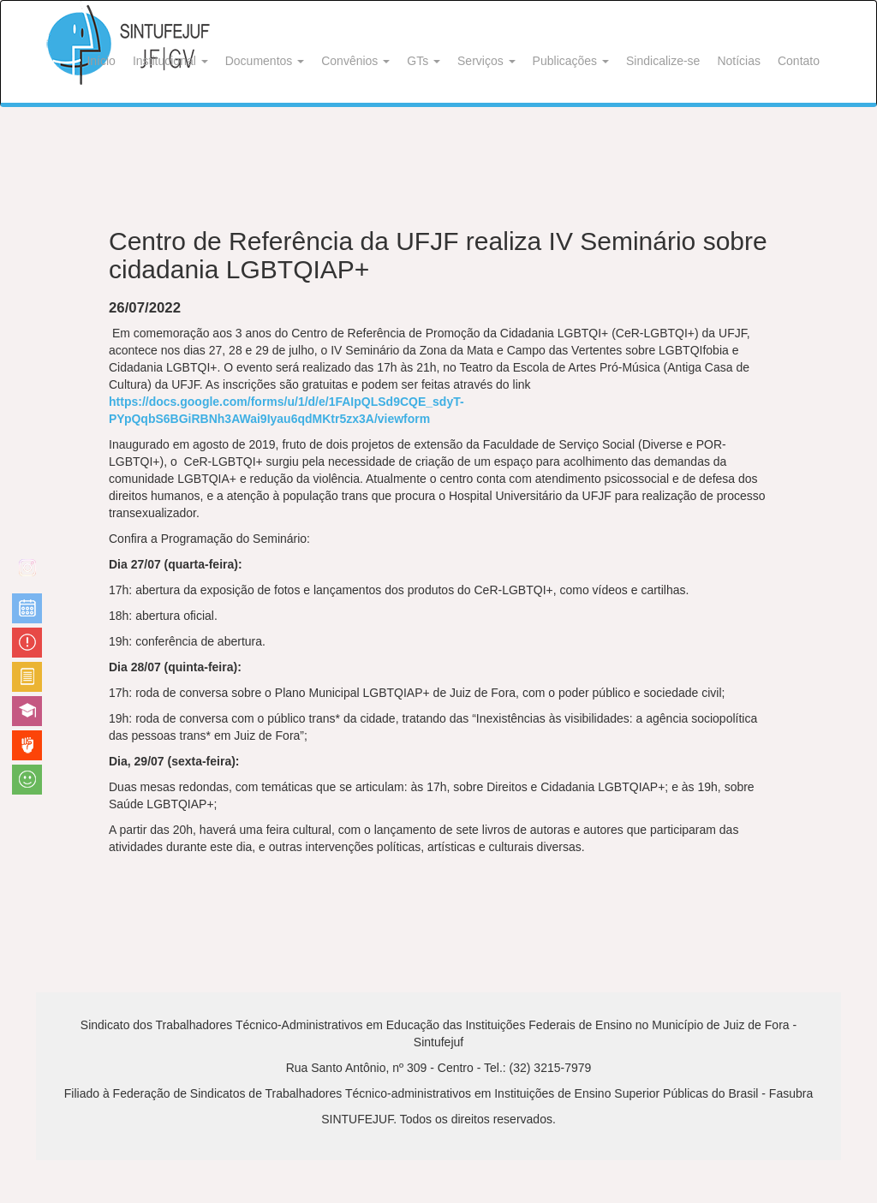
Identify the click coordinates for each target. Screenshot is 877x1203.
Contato (799, 61)
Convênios (355, 61)
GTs (423, 61)
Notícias (739, 61)
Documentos (264, 61)
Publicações (571, 61)
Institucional (170, 61)
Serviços (486, 61)
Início (101, 61)
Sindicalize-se (663, 61)
